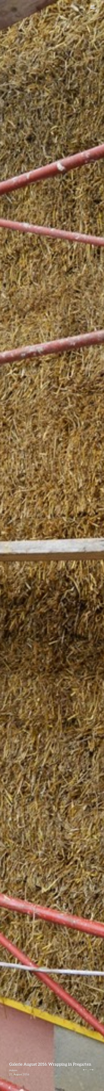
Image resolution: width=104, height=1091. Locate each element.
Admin (13, 1070)
